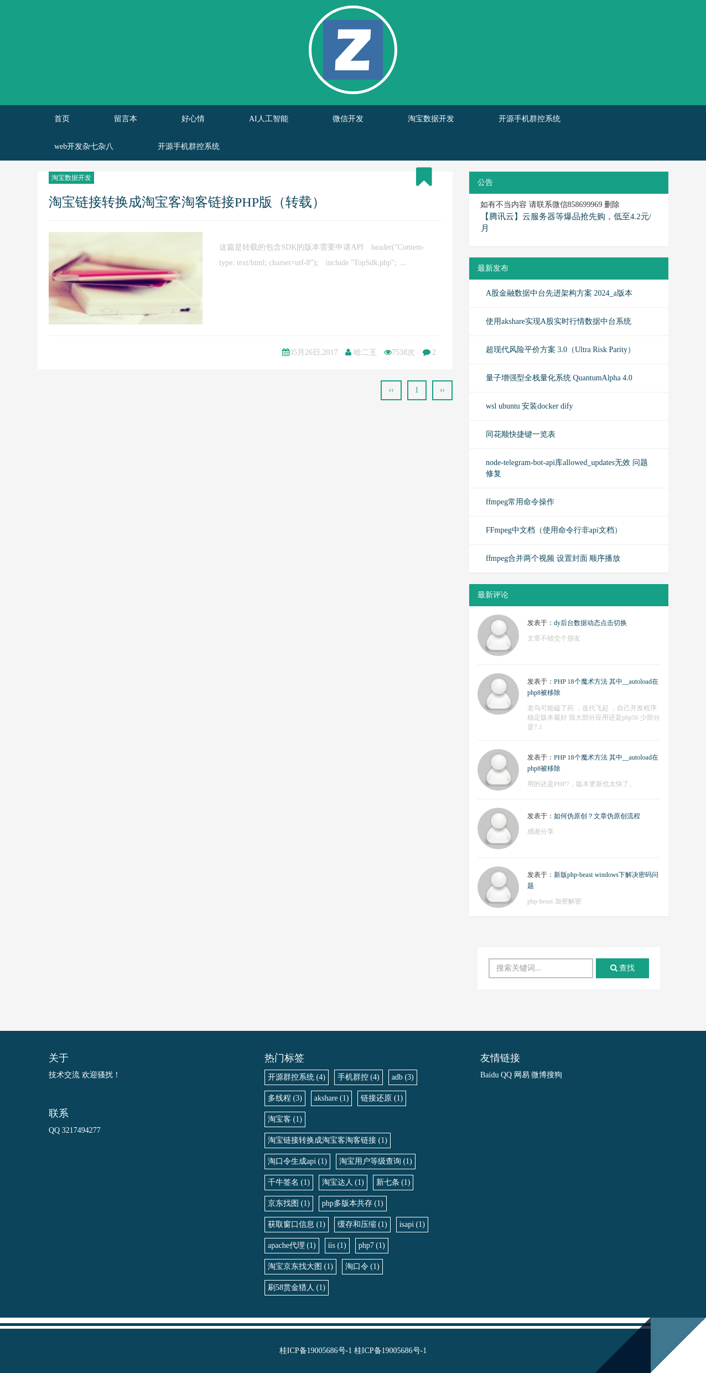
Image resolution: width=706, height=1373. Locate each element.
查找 (622, 968)
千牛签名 (289, 1182)
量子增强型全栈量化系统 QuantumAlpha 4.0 (559, 378)
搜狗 (554, 1075)
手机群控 (359, 1077)
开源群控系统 (296, 1077)
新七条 (393, 1182)
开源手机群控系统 (529, 119)
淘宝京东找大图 (300, 1266)
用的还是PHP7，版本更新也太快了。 (581, 784)
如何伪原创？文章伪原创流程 (597, 816)
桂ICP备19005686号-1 (315, 1350)
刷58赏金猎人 (296, 1287)
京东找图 (289, 1203)
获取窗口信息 (296, 1224)
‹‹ (390, 390)
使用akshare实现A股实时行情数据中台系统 (558, 321)
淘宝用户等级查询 (375, 1161)
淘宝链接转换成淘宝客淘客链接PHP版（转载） (187, 202)
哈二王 (365, 352)
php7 (372, 1245)
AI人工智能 (268, 119)
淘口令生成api (297, 1161)
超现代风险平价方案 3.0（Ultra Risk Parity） (560, 349)
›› (442, 390)
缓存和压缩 (362, 1224)
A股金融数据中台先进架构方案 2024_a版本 (559, 293)
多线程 (285, 1098)
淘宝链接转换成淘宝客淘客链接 (327, 1140)
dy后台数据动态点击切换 (590, 623)
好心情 (193, 119)
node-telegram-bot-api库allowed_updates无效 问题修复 (567, 468)
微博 (539, 1075)
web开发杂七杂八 (83, 146)
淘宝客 (285, 1119)
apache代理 (292, 1245)
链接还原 (382, 1098)
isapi (412, 1224)
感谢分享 (540, 831)
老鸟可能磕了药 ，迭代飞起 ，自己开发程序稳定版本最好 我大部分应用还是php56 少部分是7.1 (593, 717)
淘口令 (362, 1266)
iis (337, 1245)
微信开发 (348, 119)
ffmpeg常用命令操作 (520, 502)
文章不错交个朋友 (553, 638)
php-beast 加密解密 (554, 901)
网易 (522, 1075)
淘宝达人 (343, 1182)
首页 (62, 119)
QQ (506, 1075)
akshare (331, 1098)
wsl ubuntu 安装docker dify (529, 406)
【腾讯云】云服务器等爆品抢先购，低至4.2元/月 (566, 222)
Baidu (489, 1075)
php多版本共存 (352, 1203)
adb (403, 1077)
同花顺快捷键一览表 (521, 434)
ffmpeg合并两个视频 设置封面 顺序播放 (553, 558)
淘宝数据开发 (431, 119)
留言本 (125, 119)
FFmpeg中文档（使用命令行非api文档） (554, 530)
